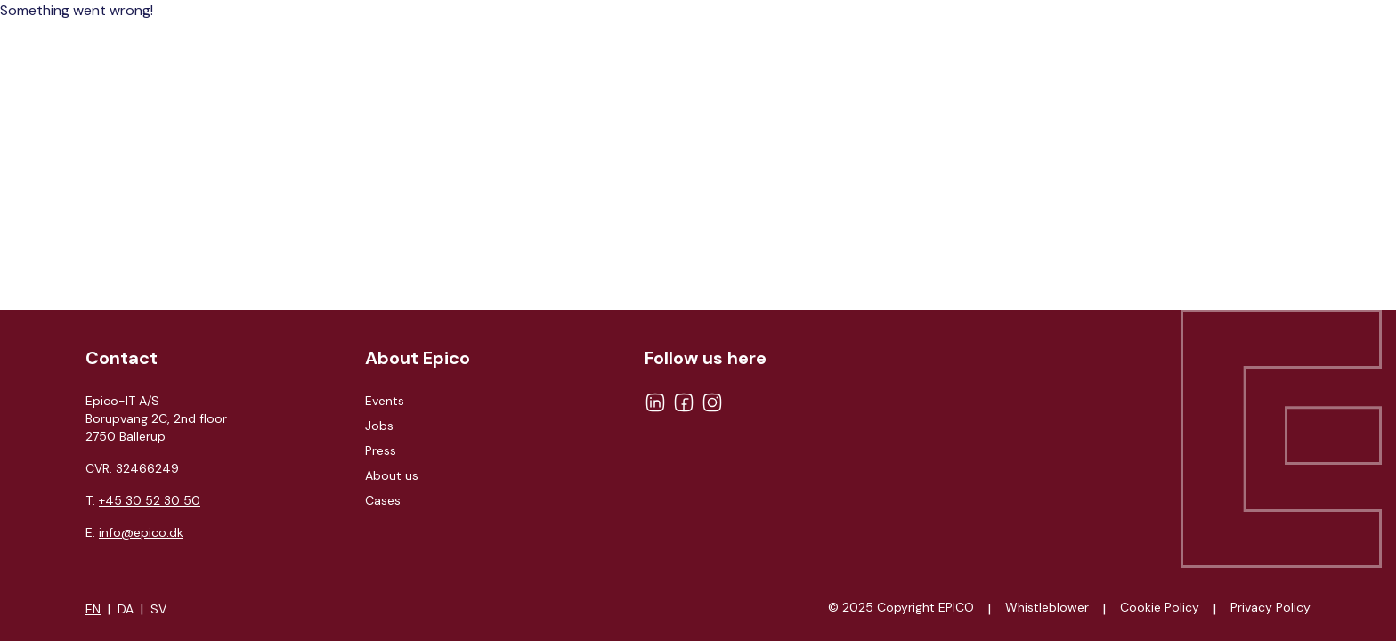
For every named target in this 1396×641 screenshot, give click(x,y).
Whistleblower (1047, 607)
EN (93, 609)
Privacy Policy (1270, 607)
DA (126, 609)
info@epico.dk (141, 532)
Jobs (379, 426)
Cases (383, 500)
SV (158, 609)
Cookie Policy (1159, 607)
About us (391, 475)
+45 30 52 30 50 (149, 500)
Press (380, 450)
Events (384, 401)
